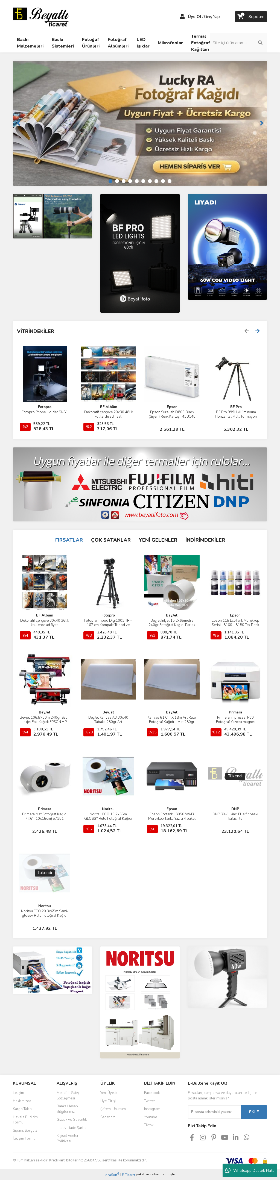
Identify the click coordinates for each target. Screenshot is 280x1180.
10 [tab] (169, 181)
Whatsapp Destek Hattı (250, 1170)
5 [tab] (137, 181)
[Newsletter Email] (214, 1112)
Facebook (152, 1092)
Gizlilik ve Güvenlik (72, 1119)
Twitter (149, 1101)
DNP (235, 809)
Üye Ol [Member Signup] (195, 16)
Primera (235, 712)
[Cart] (251, 16)
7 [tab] (150, 181)
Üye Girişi (108, 1101)
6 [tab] (143, 181)
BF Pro (236, 407)
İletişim (18, 1092)
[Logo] (41, 16)
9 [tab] (163, 181)
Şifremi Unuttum (113, 1109)
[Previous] (18, 123)
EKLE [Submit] (254, 1112)
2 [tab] (117, 181)
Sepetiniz (107, 1117)
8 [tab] (156, 181)
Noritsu (108, 809)
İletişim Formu (24, 1138)
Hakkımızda (22, 1101)
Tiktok (148, 1125)
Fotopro (44, 407)
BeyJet (171, 615)
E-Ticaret (128, 1175)
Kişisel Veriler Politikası (67, 1138)
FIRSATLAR (69, 540)
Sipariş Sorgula (25, 1130)
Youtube (150, 1117)
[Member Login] (182, 17)
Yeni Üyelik (108, 1092)
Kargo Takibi (23, 1109)
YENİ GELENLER (158, 540)
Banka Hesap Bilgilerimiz (67, 1109)
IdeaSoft (111, 1174)
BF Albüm (108, 407)
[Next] (261, 123)
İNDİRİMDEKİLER (205, 540)
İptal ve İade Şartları (73, 1127)
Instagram (152, 1109)
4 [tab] (130, 181)
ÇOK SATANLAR (111, 540)
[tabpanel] (140, 123)
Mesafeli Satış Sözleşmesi (68, 1095)
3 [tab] (124, 181)
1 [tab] (110, 181)
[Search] (238, 42)
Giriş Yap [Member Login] (212, 16)
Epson (172, 407)
